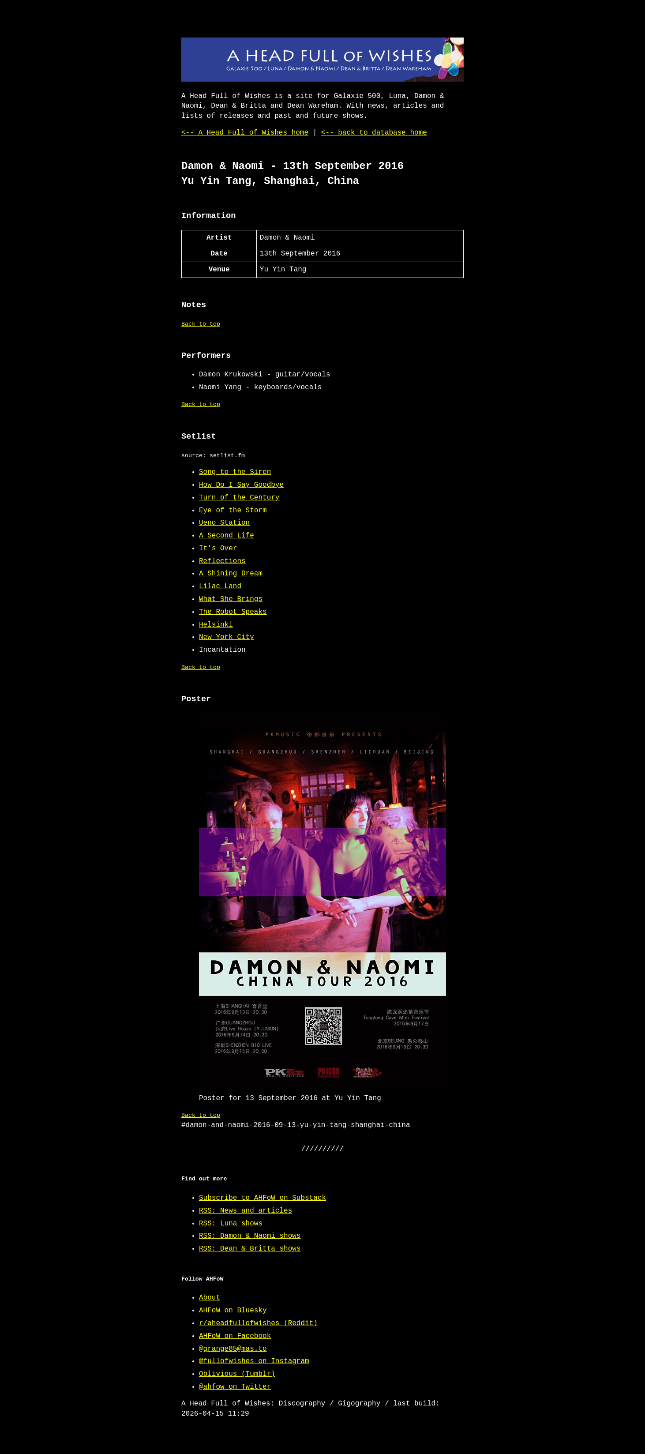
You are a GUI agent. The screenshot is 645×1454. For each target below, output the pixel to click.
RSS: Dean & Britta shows (249, 1249)
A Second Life (226, 536)
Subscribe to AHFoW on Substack (262, 1198)
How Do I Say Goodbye (241, 485)
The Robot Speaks (233, 612)
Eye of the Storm (233, 510)
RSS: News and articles (245, 1211)
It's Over (218, 548)
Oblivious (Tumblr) (237, 1374)
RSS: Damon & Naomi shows (249, 1236)
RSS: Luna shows (230, 1224)
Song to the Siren (235, 472)
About (209, 1298)
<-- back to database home (374, 133)
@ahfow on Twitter (235, 1387)
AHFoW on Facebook (235, 1336)
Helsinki (216, 625)
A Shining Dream (230, 574)
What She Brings (230, 599)
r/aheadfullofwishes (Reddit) (258, 1323)
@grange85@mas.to (233, 1349)
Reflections (222, 561)
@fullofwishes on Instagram (254, 1361)
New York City (226, 637)
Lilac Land (220, 586)
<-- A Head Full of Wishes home (244, 133)
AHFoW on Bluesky (233, 1310)
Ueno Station (224, 523)
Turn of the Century (239, 498)
